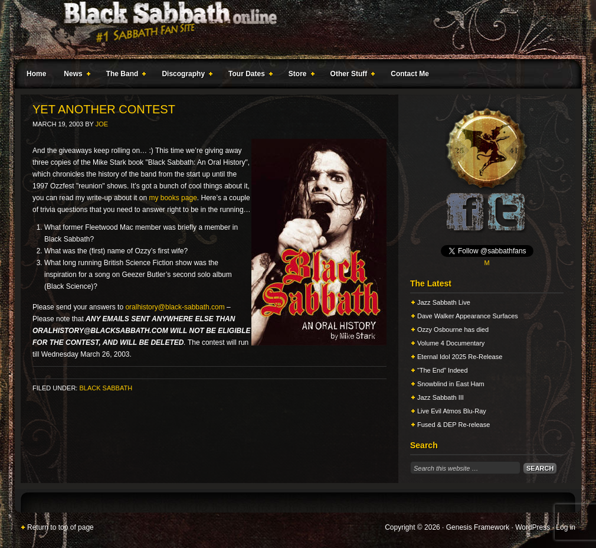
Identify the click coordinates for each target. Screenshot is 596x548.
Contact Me (410, 74)
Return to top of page (60, 527)
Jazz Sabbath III (440, 397)
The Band (124, 75)
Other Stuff (350, 75)
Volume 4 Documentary (450, 343)
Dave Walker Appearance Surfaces (467, 315)
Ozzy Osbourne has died (453, 329)
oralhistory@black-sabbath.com (174, 307)
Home (36, 74)
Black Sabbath (105, 388)
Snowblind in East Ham (450, 383)
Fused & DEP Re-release (453, 424)
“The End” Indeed (442, 370)
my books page (173, 198)
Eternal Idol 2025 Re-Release (459, 356)
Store (299, 75)
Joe (102, 124)
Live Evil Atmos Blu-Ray (451, 411)
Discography (185, 75)
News (74, 75)
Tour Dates (248, 75)
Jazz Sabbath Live (443, 302)
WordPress (532, 527)
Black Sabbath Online (292, 29)
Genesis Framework (477, 527)
